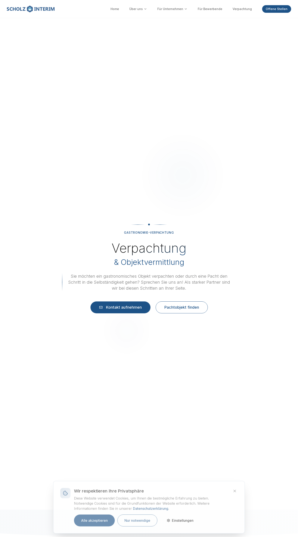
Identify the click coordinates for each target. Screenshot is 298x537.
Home (115, 9)
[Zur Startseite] (31, 9)
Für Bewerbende (210, 9)
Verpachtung (242, 9)
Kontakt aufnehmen (120, 307)
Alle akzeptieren (94, 522)
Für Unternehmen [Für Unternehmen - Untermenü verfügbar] (172, 9)
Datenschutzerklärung (150, 510)
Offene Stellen (277, 9)
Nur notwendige (137, 522)
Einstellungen (180, 522)
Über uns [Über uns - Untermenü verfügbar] (138, 9)
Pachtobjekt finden (181, 307)
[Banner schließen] (235, 493)
